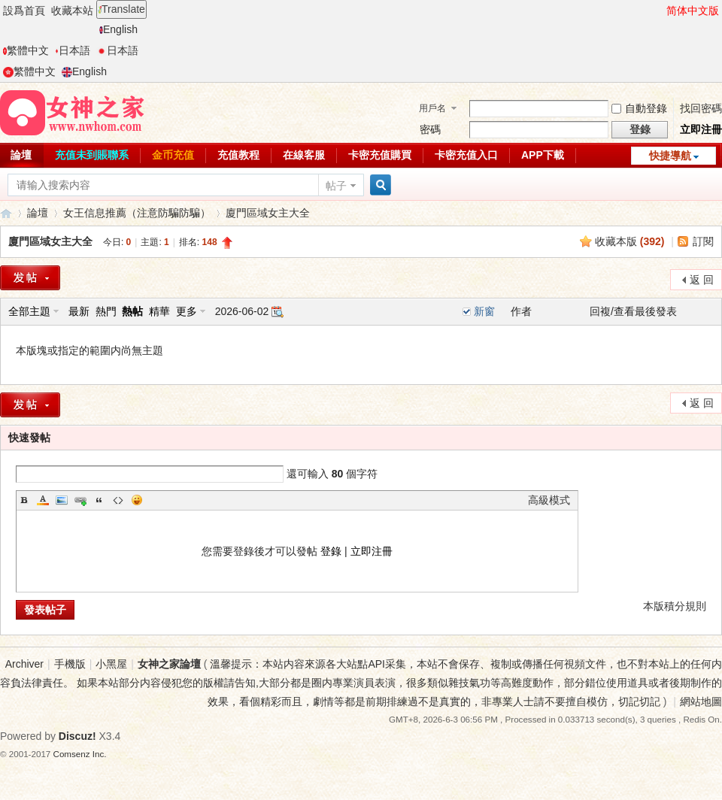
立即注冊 (701, 129)
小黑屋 (111, 664)
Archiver (24, 664)
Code (118, 500)
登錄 (330, 551)
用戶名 (432, 108)
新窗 (484, 311)
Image (61, 500)
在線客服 (304, 155)
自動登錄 (639, 108)
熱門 (106, 311)
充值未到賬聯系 (92, 155)
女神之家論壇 (6, 213)
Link (80, 500)
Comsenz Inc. (80, 754)
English (118, 29)
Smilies (136, 500)
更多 (186, 311)
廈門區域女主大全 (268, 213)
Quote (99, 500)
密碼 (430, 129)
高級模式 (549, 500)
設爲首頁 (24, 11)
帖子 (336, 186)
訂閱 (703, 241)
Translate (121, 9)
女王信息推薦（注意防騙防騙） (137, 213)
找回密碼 (701, 108)
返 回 (702, 280)
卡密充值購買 (379, 155)
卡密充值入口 (466, 155)
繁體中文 (26, 50)
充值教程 (238, 155)
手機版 (70, 664)
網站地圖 (701, 701)
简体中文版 (692, 11)
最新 (78, 311)
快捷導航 (670, 156)
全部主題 (29, 311)
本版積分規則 (674, 606)
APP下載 (542, 155)
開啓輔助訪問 (659, 10)
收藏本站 (72, 11)
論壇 (37, 213)
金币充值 (173, 155)
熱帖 (132, 311)
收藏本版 (630, 241)
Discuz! (77, 736)
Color (42, 500)
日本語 (72, 50)
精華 (159, 311)
